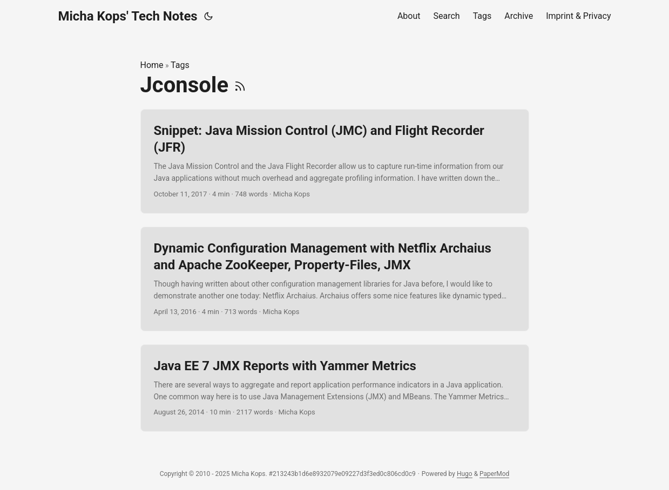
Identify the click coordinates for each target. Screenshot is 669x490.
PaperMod (494, 474)
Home (152, 65)
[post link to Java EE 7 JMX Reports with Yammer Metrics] (335, 388)
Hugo (464, 474)
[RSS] (240, 85)
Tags (180, 65)
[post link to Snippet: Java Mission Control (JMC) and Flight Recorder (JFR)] (335, 161)
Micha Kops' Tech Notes (128, 16)
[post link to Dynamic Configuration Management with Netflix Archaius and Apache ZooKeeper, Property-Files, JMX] (335, 279)
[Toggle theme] (208, 16)
